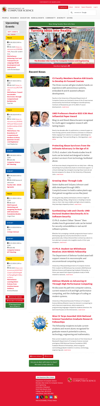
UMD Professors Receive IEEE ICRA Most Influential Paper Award (72, 115)
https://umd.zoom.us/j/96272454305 (14, 87)
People (5, 18)
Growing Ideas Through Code (67, 180)
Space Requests (86, 7)
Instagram (46, 397)
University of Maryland (50, 2)
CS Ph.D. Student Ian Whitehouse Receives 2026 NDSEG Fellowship (69, 250)
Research (14, 18)
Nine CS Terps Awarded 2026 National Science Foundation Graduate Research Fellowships (72, 319)
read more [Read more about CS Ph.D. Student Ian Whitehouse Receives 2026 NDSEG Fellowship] (69, 275)
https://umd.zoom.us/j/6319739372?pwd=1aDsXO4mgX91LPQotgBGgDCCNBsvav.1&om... (15, 272)
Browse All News (36, 356)
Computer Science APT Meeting (13, 163)
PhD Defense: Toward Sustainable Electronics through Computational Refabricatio (14, 96)
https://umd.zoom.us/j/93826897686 (14, 49)
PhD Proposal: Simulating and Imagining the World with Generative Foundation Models (14, 209)
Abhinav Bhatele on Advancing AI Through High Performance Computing (72, 282)
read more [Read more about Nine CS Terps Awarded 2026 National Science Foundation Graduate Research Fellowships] (67, 350)
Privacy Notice (52, 400)
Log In (96, 7)
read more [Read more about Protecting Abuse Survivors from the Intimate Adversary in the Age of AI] (59, 174)
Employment (63, 7)
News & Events (37, 18)
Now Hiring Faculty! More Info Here (62, 24)
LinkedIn (51, 397)
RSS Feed (48, 356)
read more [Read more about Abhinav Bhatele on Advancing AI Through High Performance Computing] (81, 310)
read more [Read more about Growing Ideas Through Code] (78, 204)
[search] (82, 13)
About (71, 7)
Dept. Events (14, 32)
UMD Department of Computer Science (17, 9)
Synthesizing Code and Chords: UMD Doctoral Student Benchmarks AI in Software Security (71, 213)
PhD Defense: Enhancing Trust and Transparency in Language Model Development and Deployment (14, 61)
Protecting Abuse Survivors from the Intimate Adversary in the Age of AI (71, 147)
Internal (77, 7)
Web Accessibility (41, 400)
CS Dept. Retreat (13, 232)
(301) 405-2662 (49, 393)
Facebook (37, 397)
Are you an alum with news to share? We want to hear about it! (44, 363)
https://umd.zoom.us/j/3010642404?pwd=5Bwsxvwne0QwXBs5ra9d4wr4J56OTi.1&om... (14, 123)
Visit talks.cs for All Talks (15, 301)
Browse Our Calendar (15, 297)
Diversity (61, 18)
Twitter (41, 397)
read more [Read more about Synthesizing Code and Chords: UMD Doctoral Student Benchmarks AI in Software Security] (63, 242)
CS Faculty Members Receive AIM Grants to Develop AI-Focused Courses (72, 80)
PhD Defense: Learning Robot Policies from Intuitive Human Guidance (13, 284)
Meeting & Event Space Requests (15, 305)
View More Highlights (62, 66)
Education (25, 18)
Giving (70, 18)
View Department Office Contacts (45, 377)
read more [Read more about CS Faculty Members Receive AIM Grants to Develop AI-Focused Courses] (65, 107)
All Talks (11, 34)
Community (50, 18)
